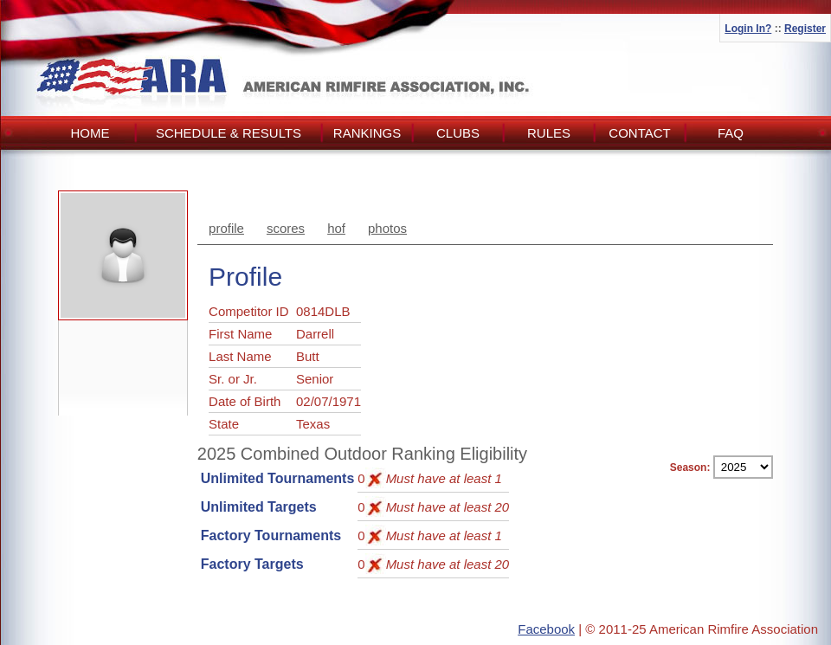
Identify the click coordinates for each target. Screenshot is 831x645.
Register (805, 29)
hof (336, 228)
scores (286, 228)
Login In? (748, 29)
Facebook (546, 629)
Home (90, 133)
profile (226, 228)
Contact (639, 133)
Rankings (367, 133)
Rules (548, 133)
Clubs (458, 133)
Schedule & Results (228, 133)
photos (387, 228)
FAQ (731, 133)
